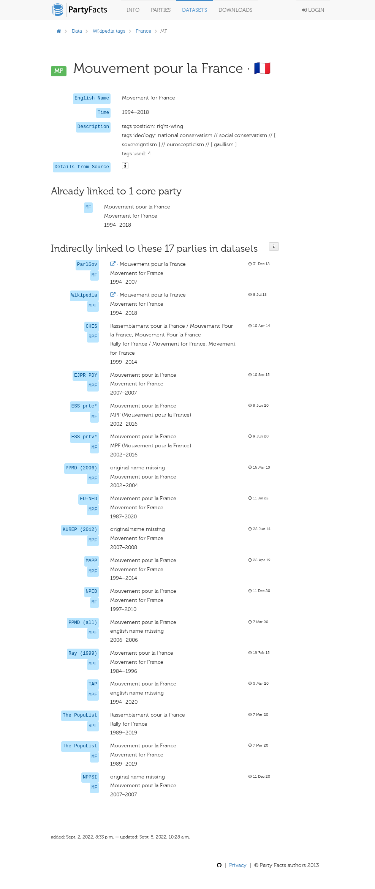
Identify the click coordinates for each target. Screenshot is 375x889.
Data (77, 31)
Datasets (194, 10)
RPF (93, 336)
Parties (161, 10)
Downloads (235, 10)
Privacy (238, 865)
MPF (93, 306)
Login (313, 10)
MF (88, 207)
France (143, 31)
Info (133, 10)
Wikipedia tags (109, 31)
